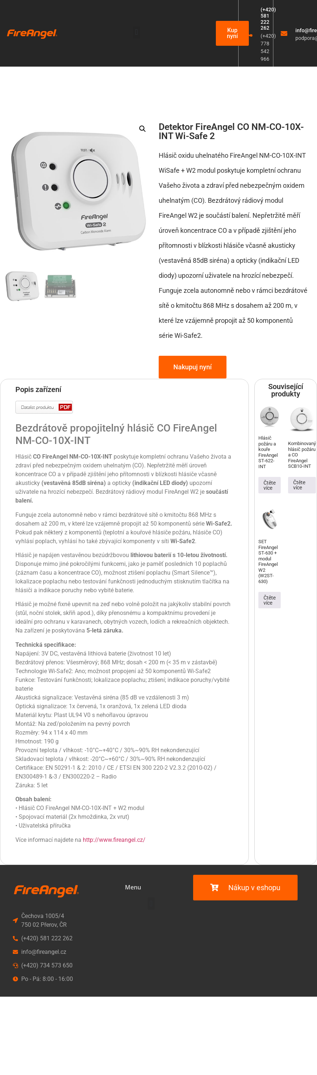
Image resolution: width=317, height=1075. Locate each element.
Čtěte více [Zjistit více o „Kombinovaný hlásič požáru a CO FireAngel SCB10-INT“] (299, 484)
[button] (136, 32)
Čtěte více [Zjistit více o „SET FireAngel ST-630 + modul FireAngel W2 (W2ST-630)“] (269, 600)
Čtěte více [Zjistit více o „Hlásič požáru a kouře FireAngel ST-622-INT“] (269, 485)
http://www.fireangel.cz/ (114, 839)
